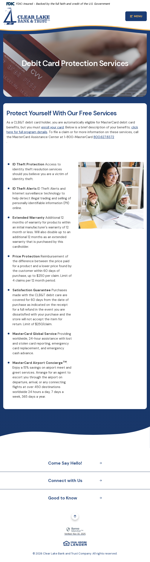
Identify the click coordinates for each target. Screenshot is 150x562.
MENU (138, 16)
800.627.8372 (103, 137)
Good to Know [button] (75, 498)
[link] (75, 530)
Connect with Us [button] (75, 480)
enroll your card (52, 127)
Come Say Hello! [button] (75, 463)
